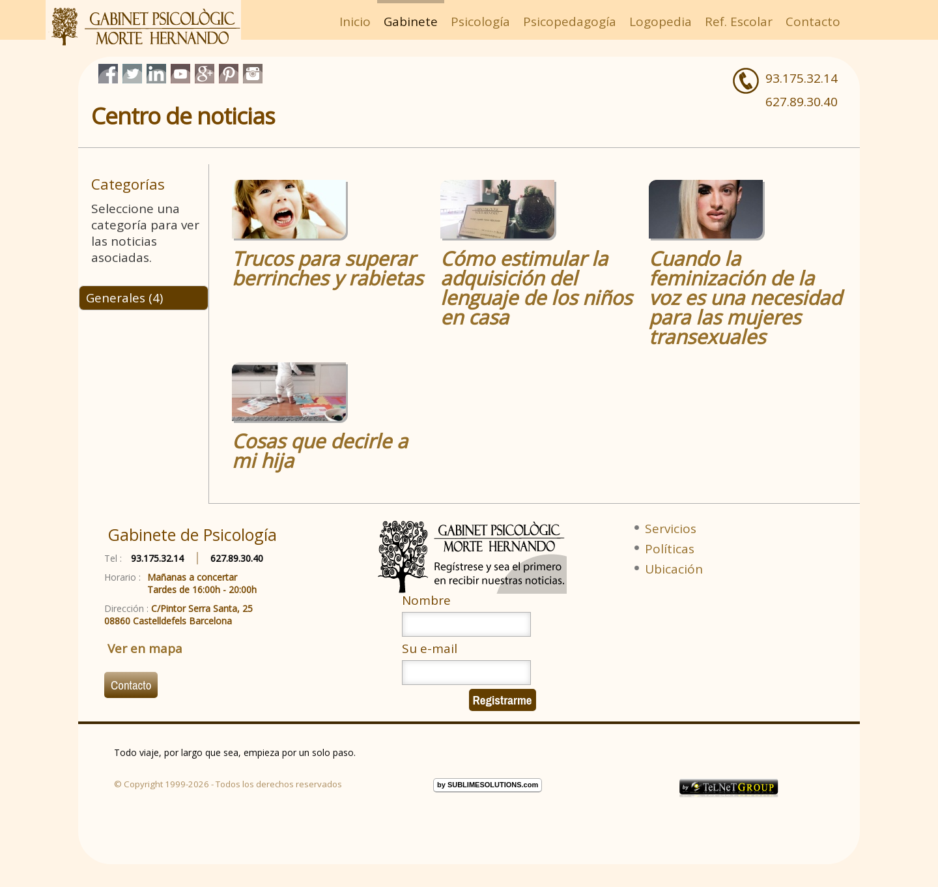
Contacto (813, 21)
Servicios (670, 528)
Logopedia (660, 21)
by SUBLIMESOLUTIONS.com (487, 785)
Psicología (480, 21)
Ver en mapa (144, 648)
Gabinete (411, 21)
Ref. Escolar (739, 21)
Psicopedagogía (569, 21)
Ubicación (674, 568)
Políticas (669, 548)
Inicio (355, 21)
